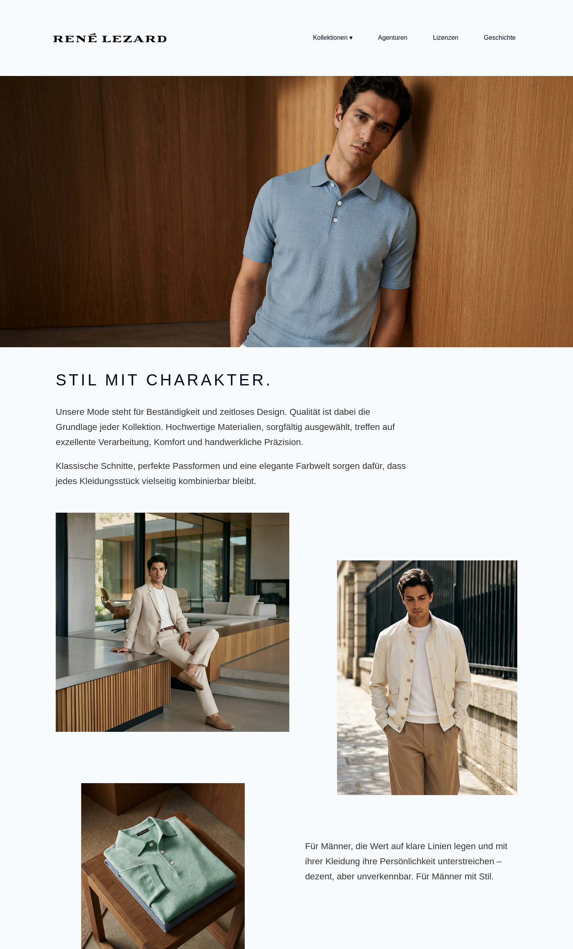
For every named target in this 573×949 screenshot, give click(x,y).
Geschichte (500, 37)
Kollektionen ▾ (333, 37)
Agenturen (392, 37)
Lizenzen (445, 37)
